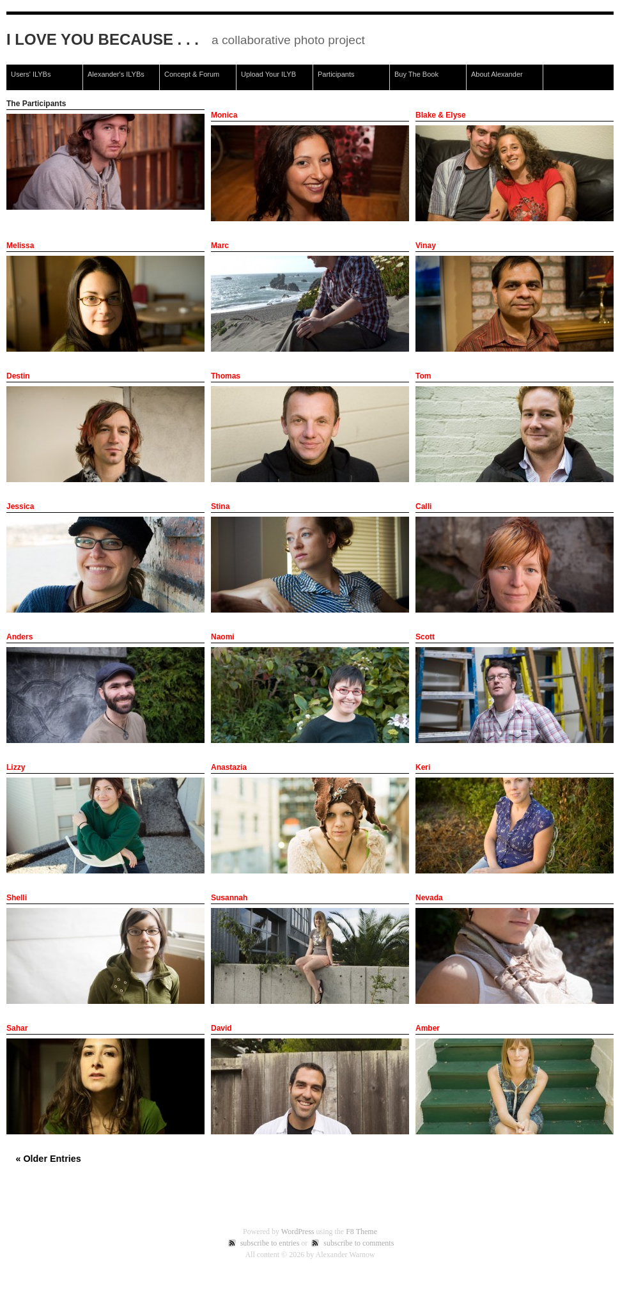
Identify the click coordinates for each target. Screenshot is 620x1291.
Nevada (429, 897)
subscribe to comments (358, 1243)
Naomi (223, 636)
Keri (422, 767)
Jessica (20, 506)
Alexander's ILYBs (116, 74)
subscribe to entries (270, 1243)
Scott (425, 636)
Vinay (425, 245)
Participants (336, 74)
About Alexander (497, 74)
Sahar (16, 1028)
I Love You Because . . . (102, 39)
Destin (18, 376)
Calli (423, 506)
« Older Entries (48, 1159)
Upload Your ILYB (268, 74)
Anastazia (229, 767)
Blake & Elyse (440, 115)
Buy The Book (416, 74)
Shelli (16, 897)
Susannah (229, 897)
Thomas (225, 376)
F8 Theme (361, 1231)
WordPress (297, 1231)
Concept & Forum (191, 74)
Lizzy (15, 767)
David (221, 1028)
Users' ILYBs (30, 74)
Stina (220, 506)
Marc (220, 245)
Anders (19, 636)
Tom (423, 376)
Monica (224, 115)
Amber (427, 1028)
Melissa (20, 245)
